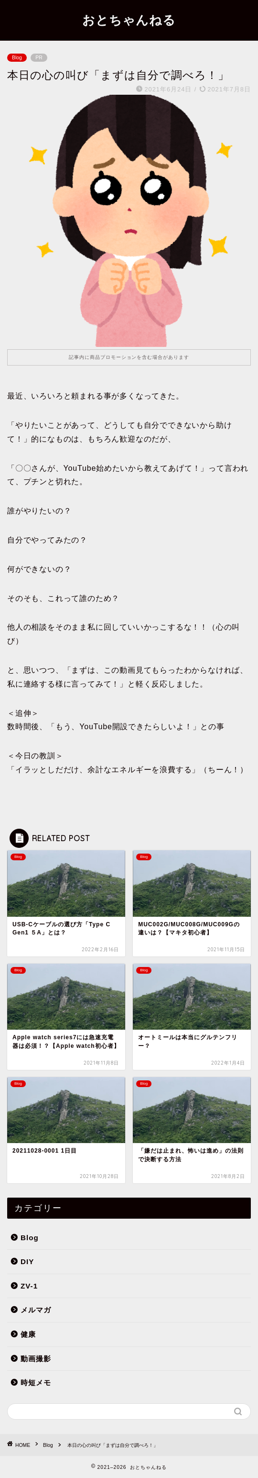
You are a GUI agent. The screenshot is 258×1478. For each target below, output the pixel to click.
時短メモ (36, 1382)
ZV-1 (29, 1286)
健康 (28, 1334)
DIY (27, 1261)
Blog (17, 57)
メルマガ (36, 1310)
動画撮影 (36, 1359)
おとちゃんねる (129, 19)
